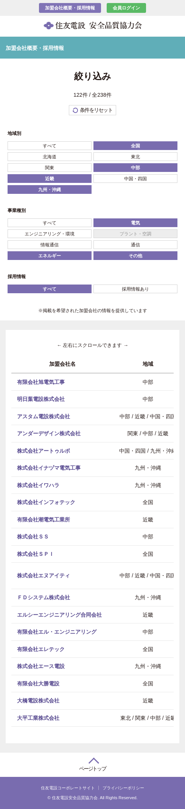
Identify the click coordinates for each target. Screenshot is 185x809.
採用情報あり (135, 289)
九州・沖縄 (49, 189)
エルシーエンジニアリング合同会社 (59, 614)
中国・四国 (135, 178)
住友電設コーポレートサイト (68, 788)
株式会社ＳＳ (33, 537)
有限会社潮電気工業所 (43, 519)
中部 (135, 167)
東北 (135, 156)
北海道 (49, 156)
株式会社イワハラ (38, 485)
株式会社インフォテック (46, 502)
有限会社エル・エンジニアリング (56, 632)
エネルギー (49, 255)
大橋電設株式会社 (38, 701)
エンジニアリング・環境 (50, 234)
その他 (135, 255)
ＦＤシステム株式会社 (43, 597)
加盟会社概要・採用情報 (70, 8)
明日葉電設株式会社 (41, 399)
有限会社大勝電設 (38, 683)
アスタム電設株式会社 (43, 416)
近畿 (49, 178)
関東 (49, 167)
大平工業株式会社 (38, 718)
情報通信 (49, 244)
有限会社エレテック (41, 649)
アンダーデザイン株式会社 (49, 433)
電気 (135, 223)
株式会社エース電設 (41, 666)
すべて (49, 145)
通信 (135, 244)
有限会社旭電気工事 (41, 382)
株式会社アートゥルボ (43, 450)
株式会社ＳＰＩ (35, 554)
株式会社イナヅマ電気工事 (49, 468)
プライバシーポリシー (123, 788)
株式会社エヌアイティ (43, 575)
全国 (135, 145)
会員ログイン (126, 8)
